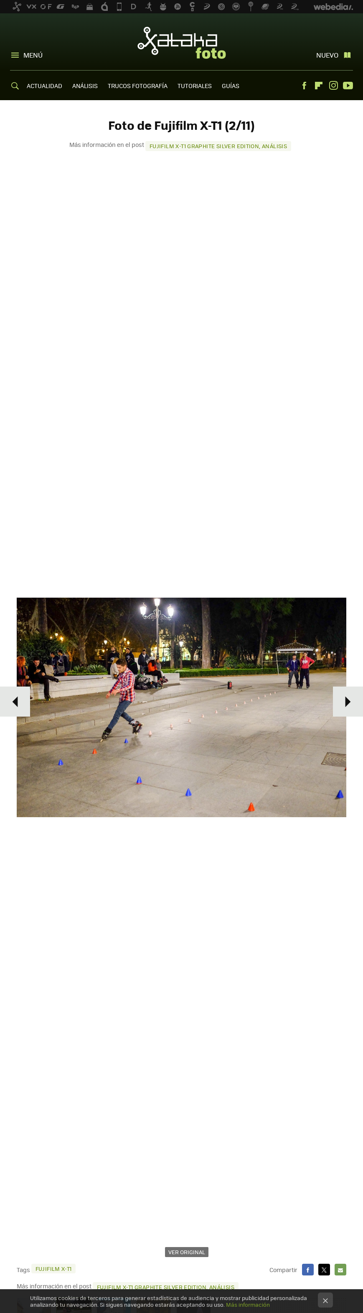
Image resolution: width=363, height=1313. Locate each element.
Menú (33, 55)
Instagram (333, 86)
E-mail (340, 1269)
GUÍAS (230, 85)
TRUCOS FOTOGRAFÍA (138, 85)
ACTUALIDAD (44, 85)
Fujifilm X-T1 (54, 1269)
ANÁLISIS (85, 85)
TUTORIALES (195, 85)
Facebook (304, 86)
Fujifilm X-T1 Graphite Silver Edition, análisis (218, 146)
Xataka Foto (182, 42)
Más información (248, 1304)
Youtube (348, 86)
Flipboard (319, 86)
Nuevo (327, 55)
